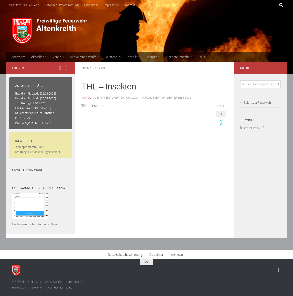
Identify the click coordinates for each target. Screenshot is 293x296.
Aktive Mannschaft (83, 57)
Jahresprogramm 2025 (29, 147)
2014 (85, 68)
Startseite (18, 57)
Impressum (111, 5)
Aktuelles (37, 57)
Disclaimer (91, 5)
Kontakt (129, 5)
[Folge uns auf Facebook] (60, 67)
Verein (57, 57)
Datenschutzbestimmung (61, 5)
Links (201, 57)
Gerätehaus (112, 57)
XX (90, 97)
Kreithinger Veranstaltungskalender (37, 152)
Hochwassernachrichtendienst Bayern (36, 224)
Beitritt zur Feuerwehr (24, 5)
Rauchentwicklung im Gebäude (34, 113)
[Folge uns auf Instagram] (66, 67)
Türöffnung (22, 103)
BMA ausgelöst (25, 108)
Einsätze (151, 57)
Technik (131, 57)
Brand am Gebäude (27, 93)
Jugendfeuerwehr (177, 57)
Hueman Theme (63, 287)
